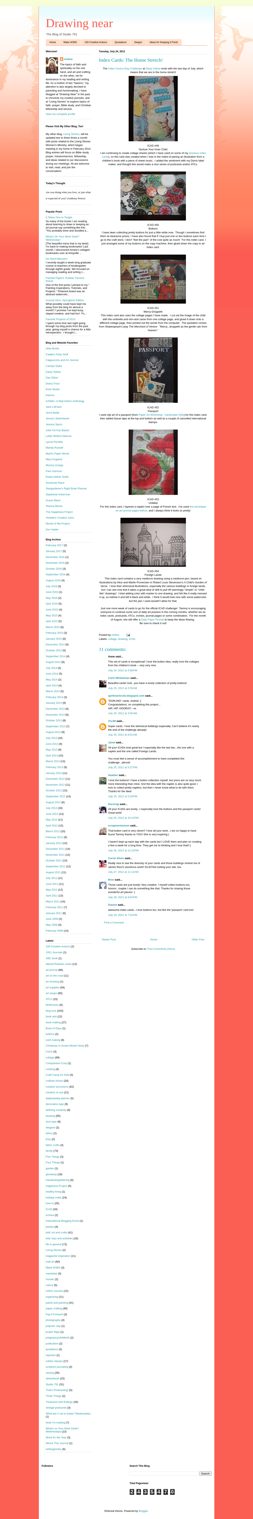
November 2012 (55, 784)
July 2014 (51, 667)
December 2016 (55, 557)
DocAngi (113, 804)
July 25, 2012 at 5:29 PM (122, 796)
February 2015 (54, 632)
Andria (68, 59)
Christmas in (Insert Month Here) (65, 1045)
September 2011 (55, 866)
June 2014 (52, 673)
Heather (113, 775)
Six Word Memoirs (56, 258)
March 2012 (53, 831)
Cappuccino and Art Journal (62, 360)
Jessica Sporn (54, 424)
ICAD (132, 638)
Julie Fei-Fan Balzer (58, 430)
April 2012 (52, 825)
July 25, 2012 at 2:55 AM (122, 688)
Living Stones (71, 134)
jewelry (50, 1226)
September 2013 (55, 726)
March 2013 (53, 761)
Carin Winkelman (119, 677)
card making (53, 1039)
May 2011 (51, 889)
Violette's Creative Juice (60, 517)
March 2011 (53, 901)
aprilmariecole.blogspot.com (126, 695)
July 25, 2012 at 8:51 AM (122, 734)
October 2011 (54, 860)
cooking (50, 1069)
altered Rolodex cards (59, 964)
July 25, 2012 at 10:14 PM (123, 817)
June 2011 (52, 883)
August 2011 (53, 872)
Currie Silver (116, 858)
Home (52, 42)
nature (49, 1285)
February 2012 (54, 837)
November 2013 (55, 714)
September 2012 (55, 796)
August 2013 (53, 732)
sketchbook (52, 1378)
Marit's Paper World (57, 453)
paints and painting (57, 1302)
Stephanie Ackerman (58, 494)
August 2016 (53, 580)
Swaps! (138, 42)
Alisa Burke (52, 348)
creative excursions (57, 1086)
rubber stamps (54, 1361)
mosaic (50, 1279)
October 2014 (54, 650)
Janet (111, 742)
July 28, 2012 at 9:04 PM (122, 897)
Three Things (53, 1396)
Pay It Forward (54, 1314)
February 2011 (54, 907)
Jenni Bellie (53, 412)
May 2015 (51, 615)
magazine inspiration (58, 1255)
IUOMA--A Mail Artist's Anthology (65, 401)
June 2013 (52, 743)
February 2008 (54, 930)
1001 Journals (54, 952)
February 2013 (54, 767)
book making (53, 1022)
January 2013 (54, 773)
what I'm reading (55, 1422)
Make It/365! (70, 42)
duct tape (51, 1121)
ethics (49, 1133)
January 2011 (54, 913)
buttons (50, 1034)
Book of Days (54, 1028)
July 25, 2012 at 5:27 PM (122, 767)
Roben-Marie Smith (57, 476)
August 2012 (53, 802)
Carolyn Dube (54, 366)
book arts (51, 1016)
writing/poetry (54, 1449)
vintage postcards (56, 1407)
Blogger (143, 1510)
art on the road (54, 975)
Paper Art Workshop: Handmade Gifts (161, 414)
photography (53, 1320)
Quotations (121, 42)
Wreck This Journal (57, 1443)
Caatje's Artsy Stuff (57, 354)
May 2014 (51, 679)
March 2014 (53, 691)
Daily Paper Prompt (152, 619)
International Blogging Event (62, 1220)
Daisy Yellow (153, 68)
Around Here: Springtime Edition (65, 300)
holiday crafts (54, 1197)
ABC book (52, 958)
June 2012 (52, 813)
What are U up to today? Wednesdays (68, 1413)
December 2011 (55, 848)
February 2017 (54, 545)
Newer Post (109, 939)
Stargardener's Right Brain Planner (66, 488)
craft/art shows (54, 1080)
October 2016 (54, 568)
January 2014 (54, 702)
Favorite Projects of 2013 (60, 319)
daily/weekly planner (58, 1098)
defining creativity (56, 1109)
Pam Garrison (54, 471)
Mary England (54, 459)
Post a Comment (114, 922)
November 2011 (55, 854)
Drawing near (79, 23)
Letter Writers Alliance (59, 436)
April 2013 (52, 755)
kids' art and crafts (56, 1232)
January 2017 (54, 551)
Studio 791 (52, 1384)
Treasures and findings (59, 1401)
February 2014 (54, 697)
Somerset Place (55, 482)
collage (112, 638)
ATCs (49, 999)
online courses (54, 1290)
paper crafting (54, 1308)
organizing (52, 1296)
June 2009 (52, 918)
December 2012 (55, 778)
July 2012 (51, 808)
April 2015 (52, 621)
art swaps (51, 993)
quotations (52, 1349)
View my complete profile (60, 114)
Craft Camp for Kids (57, 1074)
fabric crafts (53, 1145)
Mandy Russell (54, 447)
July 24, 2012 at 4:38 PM (122, 670)
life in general (54, 1244)
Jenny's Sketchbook (57, 418)
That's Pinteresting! (57, 1390)
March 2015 (53, 627)
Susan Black (53, 500)
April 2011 (52, 895)
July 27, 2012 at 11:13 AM (123, 871)
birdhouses (52, 1004)
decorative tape (55, 1104)
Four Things (53, 1162)
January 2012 (54, 843)
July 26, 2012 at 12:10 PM (123, 850)
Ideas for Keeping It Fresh (164, 42)
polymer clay (53, 1325)
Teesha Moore (54, 506)
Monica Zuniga (54, 465)
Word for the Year (56, 1437)
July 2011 (51, 878)
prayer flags (53, 1331)
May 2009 (51, 924)
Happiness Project (56, 1185)
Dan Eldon (52, 377)
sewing (50, 1372)
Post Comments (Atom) (161, 948)
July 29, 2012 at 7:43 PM (122, 915)
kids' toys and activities (59, 1238)
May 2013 (51, 749)
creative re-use (54, 1092)
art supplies (52, 987)
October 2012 (54, 790)
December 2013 (55, 708)
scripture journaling (57, 1366)
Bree (111, 879)
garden (50, 1168)
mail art (50, 1261)
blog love (51, 1010)
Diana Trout (53, 383)
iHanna (50, 395)
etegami (50, 1127)
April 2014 (52, 685)
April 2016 (52, 603)
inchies (50, 1215)
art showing (52, 981)
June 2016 (52, 592)
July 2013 (51, 737)
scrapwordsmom (118, 825)
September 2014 (55, 656)
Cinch (49, 1051)
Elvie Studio (53, 389)
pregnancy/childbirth (58, 1337)
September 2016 (55, 574)
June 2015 (52, 609)
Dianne (112, 904)
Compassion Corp (56, 1063)
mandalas (51, 1273)
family (49, 1150)
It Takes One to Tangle (59, 217)
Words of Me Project (58, 523)
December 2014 (55, 644)
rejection (51, 1355)
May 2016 (51, 597)
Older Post (198, 939)
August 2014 (53, 662)
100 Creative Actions (96, 42)
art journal (52, 969)
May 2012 (51, 819)
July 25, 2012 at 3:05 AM (122, 713)
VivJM (112, 721)
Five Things (53, 1156)
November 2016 (55, 562)
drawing (122, 638)
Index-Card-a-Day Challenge (125, 68)
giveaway (51, 1174)
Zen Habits (52, 529)
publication (52, 1343)
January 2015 (54, 638)
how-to (50, 1203)
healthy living (53, 1191)
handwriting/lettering (58, 1180)
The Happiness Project (59, 511)
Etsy (48, 1139)
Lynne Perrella (54, 441)
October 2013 (54, 720)
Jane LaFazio (54, 406)
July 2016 (51, 586)
